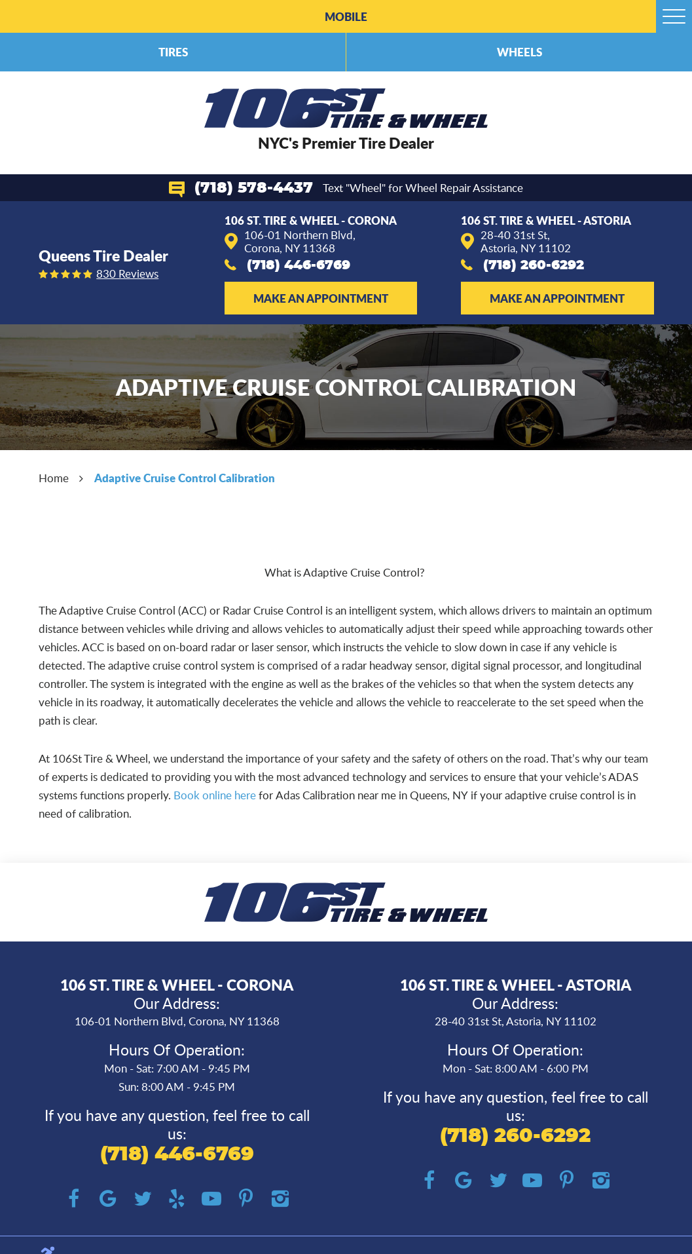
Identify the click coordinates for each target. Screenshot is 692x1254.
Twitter (142, 1199)
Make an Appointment (320, 298)
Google (108, 1199)
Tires (173, 52)
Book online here (214, 795)
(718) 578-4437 (253, 188)
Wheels (519, 52)
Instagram (280, 1199)
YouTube (211, 1199)
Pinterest (245, 1199)
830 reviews (127, 274)
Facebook (73, 1199)
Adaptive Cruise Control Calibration (184, 477)
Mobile (346, 16)
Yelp (177, 1199)
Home (54, 477)
